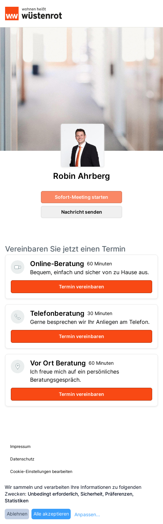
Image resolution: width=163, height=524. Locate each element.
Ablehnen (17, 514)
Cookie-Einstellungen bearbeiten (41, 471)
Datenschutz (22, 458)
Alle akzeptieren (51, 514)
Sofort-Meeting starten (81, 197)
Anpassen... (87, 514)
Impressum (20, 446)
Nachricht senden (81, 212)
